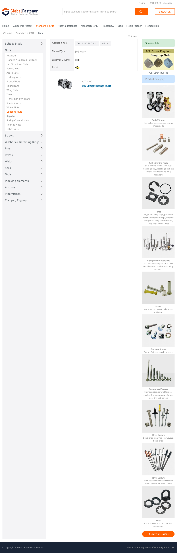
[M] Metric (80, 51)
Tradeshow (108, 25)
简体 (152, 3)
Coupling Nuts (14, 111)
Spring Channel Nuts (17, 120)
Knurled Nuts (13, 124)
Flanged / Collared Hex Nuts (21, 59)
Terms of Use (151, 547)
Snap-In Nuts (13, 103)
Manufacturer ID (89, 25)
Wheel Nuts (12, 107)
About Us (131, 547)
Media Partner (134, 25)
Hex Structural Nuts (17, 64)
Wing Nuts (12, 90)
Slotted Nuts (13, 81)
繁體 (158, 3)
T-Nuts (10, 94)
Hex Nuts (11, 55)
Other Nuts (12, 128)
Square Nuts (13, 68)
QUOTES (164, 12)
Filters (132, 36)
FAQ (161, 547)
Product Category (155, 78)
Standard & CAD (45, 25)
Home (5, 25)
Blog (120, 25)
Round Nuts (12, 85)
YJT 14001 (87, 81)
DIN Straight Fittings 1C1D (96, 85)
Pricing (143, 3)
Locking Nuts (13, 77)
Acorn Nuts (12, 72)
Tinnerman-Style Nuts (18, 98)
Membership (152, 25)
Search (141, 12)
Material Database (67, 25)
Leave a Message (158, 534)
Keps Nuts (11, 116)
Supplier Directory (22, 25)
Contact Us (169, 547)
